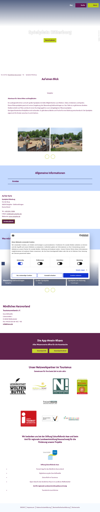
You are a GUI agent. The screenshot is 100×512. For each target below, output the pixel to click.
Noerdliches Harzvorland (14, 75)
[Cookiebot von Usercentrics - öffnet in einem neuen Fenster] (80, 235)
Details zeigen (80, 270)
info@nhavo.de (8, 324)
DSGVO (22, 507)
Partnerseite (76, 507)
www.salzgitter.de (14, 216)
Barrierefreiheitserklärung (61, 507)
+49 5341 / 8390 (10, 211)
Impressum (30, 507)
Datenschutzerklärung (43, 507)
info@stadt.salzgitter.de (14, 214)
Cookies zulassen (75, 275)
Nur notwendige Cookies (24, 275)
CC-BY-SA (98, 39)
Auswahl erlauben (50, 275)
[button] (53, 5)
